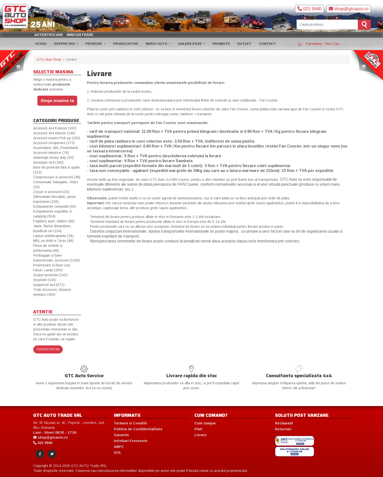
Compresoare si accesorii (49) (56, 177)
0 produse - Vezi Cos (318, 44)
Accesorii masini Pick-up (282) (56, 138)
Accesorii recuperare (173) (54, 143)
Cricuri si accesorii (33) (51, 192)
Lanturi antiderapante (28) (53, 236)
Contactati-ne (48, 349)
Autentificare (48, 35)
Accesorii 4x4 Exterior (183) (54, 128)
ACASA (40, 43)
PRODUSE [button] (94, 43)
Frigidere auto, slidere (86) (53, 221)
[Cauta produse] (327, 25)
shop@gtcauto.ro (348, 8)
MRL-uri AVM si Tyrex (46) (53, 241)
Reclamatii (284, 423)
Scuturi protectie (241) (50, 275)
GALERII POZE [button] (190, 43)
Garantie (121, 435)
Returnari (283, 429)
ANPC (119, 447)
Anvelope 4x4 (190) (48, 162)
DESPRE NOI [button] (65, 43)
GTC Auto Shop (49, 59)
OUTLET (244, 43)
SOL (117, 452)
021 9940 (309, 8)
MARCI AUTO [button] (157, 43)
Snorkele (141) (44, 280)
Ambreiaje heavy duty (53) (53, 157)
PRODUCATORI (125, 43)
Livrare (200, 435)
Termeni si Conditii (130, 423)
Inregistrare (80, 35)
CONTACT (267, 43)
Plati (198, 429)
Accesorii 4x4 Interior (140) (54, 133)
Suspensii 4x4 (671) (48, 285)
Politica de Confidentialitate (138, 429)
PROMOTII (221, 43)
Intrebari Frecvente (131, 441)
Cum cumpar (205, 423)
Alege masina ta (57, 100)
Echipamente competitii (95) (54, 206)
